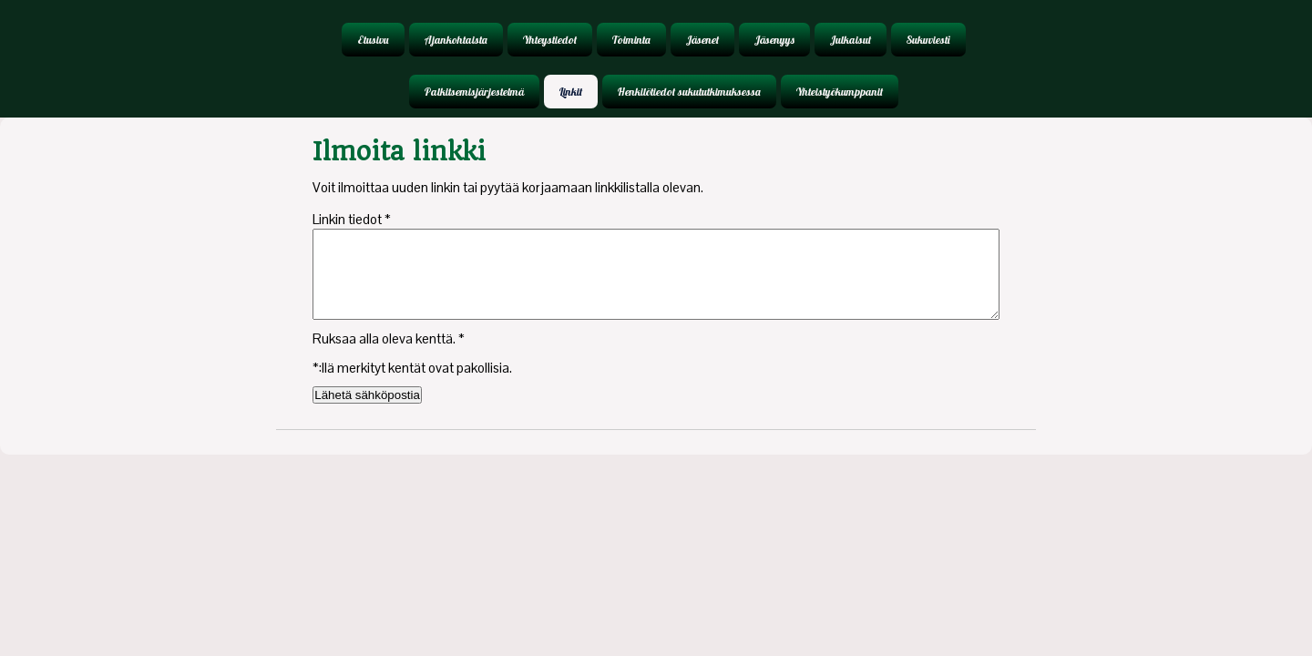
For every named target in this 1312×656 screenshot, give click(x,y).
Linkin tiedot (352, 219)
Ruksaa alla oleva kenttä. (389, 338)
